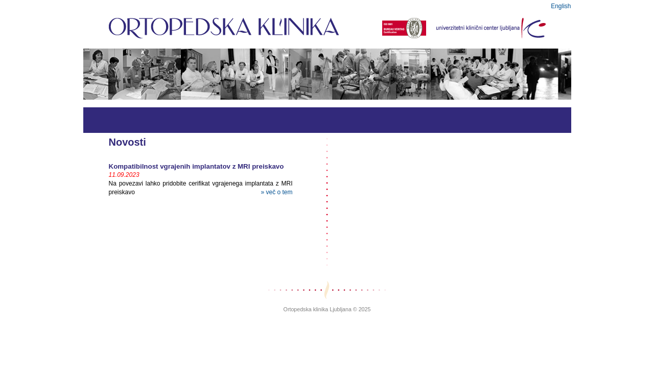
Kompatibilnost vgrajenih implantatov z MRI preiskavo (196, 166)
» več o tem (276, 192)
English (561, 6)
